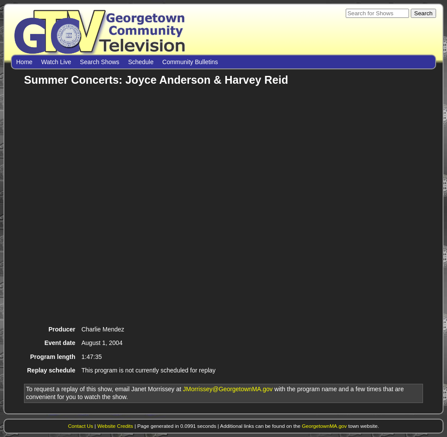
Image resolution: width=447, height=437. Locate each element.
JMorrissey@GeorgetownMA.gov (228, 389)
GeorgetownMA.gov (324, 426)
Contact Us (80, 426)
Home (24, 61)
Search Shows (99, 61)
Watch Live (56, 61)
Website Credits (115, 426)
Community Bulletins (190, 61)
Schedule (140, 61)
